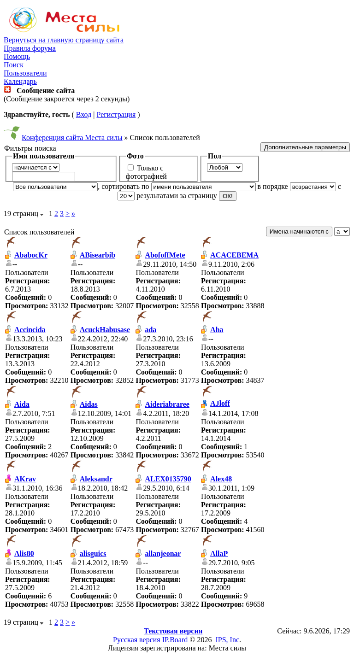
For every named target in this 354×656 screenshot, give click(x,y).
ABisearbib (97, 255)
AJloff (220, 403)
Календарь (20, 81)
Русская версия (136, 640)
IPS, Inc (227, 640)
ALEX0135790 (168, 479)
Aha (216, 330)
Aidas (89, 404)
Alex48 (221, 479)
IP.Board (175, 640)
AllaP (219, 553)
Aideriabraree (167, 404)
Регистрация (116, 114)
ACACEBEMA (234, 255)
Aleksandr (96, 479)
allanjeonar (163, 553)
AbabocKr (30, 255)
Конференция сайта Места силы (72, 137)
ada (150, 330)
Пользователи (25, 73)
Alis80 (24, 553)
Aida (22, 404)
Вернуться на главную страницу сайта (64, 40)
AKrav (25, 479)
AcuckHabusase (105, 330)
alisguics (93, 553)
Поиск (14, 65)
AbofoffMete (165, 255)
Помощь (17, 56)
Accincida (30, 330)
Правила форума (30, 48)
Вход (84, 114)
